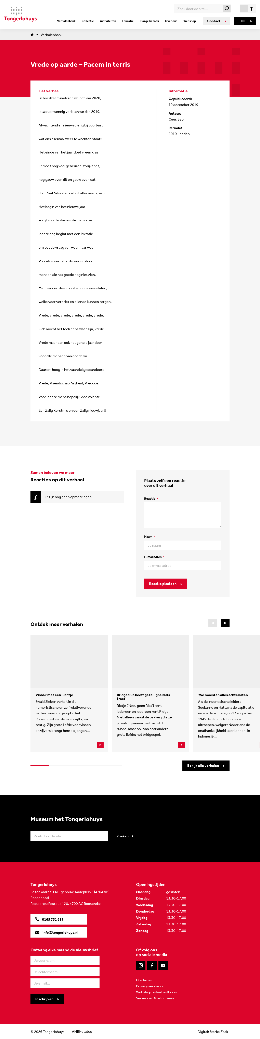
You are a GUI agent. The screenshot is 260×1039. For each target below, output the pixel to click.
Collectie (91, 21)
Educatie (129, 21)
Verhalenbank (70, 21)
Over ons (171, 21)
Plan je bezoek (150, 21)
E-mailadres (154, 557)
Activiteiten (110, 21)
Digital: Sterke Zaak (212, 1031)
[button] (225, 623)
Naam (149, 537)
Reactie (151, 498)
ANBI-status (82, 1031)
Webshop (189, 21)
